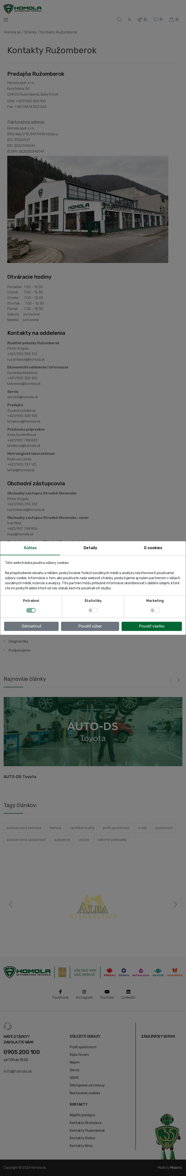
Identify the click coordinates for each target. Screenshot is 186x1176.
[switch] (93, 610)
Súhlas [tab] (30, 548)
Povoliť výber (90, 626)
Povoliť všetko (151, 626)
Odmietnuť (31, 626)
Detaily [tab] (90, 548)
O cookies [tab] (153, 548)
